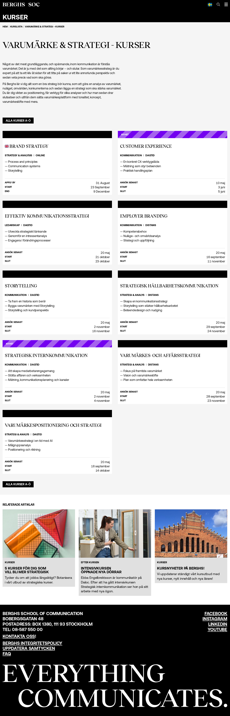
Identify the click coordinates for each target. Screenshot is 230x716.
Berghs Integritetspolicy (32, 643)
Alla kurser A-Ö (18, 120)
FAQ (7, 653)
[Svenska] (209, 4)
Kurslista (16, 26)
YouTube (217, 629)
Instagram (214, 618)
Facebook (216, 613)
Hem (5, 26)
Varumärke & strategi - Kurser (44, 26)
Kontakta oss (19, 636)
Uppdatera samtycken (29, 648)
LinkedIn (217, 624)
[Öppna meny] (226, 4)
